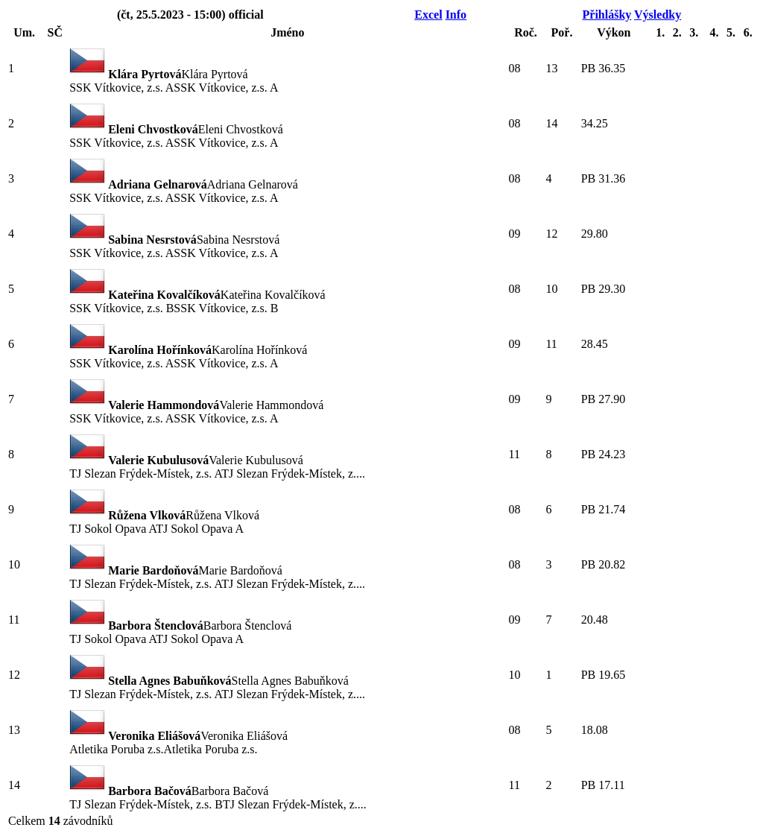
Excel (428, 14)
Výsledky (657, 14)
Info (456, 14)
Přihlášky (607, 14)
